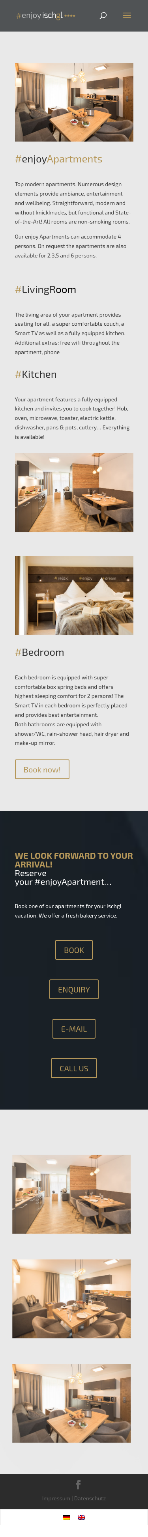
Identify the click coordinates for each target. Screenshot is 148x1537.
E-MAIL (74, 1028)
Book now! (42, 769)
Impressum (56, 1498)
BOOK (74, 950)
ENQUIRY (74, 989)
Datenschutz (90, 1498)
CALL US (74, 1068)
